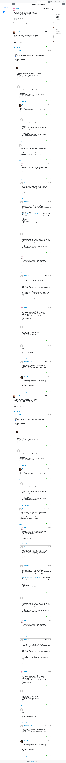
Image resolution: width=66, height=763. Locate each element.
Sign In (58, 1)
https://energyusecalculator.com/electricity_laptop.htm (31, 213)
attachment (19, 47)
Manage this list (53, 1)
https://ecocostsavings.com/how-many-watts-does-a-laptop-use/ (33, 238)
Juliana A (17, 8)
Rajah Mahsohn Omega (28, 361)
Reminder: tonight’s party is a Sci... (59, 5)
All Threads (6, 7)
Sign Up (62, 1)
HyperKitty (33, 761)
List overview (5, 4)
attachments (27, 373)
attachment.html (15, 23)
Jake (23, 144)
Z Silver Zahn (21, 67)
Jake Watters (26, 708)
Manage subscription (57, 14)
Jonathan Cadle (23, 85)
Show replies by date (47, 29)
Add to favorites (56, 19)
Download (6, 11)
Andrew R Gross (18, 31)
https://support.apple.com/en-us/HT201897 (29, 211)
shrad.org (22, 43)
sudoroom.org (5, 1)
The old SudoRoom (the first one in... (18, 5)
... (14, 40)
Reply (14, 47)
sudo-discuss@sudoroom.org (58, 12)
